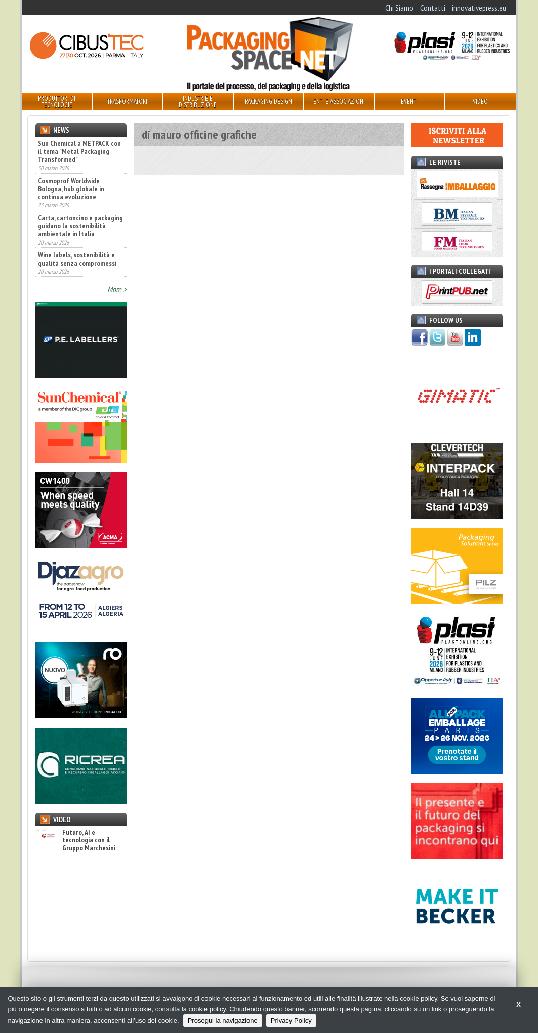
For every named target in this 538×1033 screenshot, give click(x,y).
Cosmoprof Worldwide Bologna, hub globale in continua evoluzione (71, 189)
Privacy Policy (291, 1020)
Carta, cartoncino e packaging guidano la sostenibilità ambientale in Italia (80, 225)
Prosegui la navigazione (223, 1020)
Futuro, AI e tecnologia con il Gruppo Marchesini (75, 840)
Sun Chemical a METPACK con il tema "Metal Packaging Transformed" (79, 151)
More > (117, 289)
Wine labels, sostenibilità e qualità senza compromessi (77, 259)
